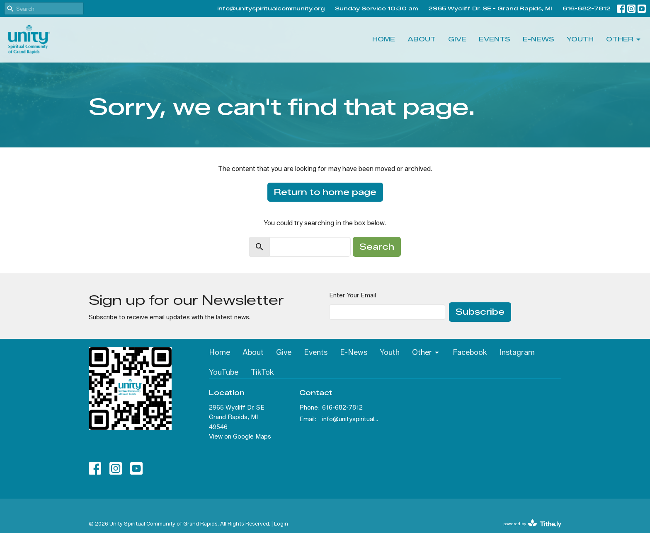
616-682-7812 (587, 8)
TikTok (262, 372)
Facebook (470, 352)
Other (624, 40)
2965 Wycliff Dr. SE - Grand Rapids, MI (490, 8)
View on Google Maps (240, 436)
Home (383, 39)
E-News (538, 39)
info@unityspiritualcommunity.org (271, 8)
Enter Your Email (352, 295)
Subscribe (480, 312)
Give (457, 39)
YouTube (223, 372)
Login (281, 524)
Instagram (517, 352)
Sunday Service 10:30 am (376, 8)
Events (494, 39)
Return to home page (325, 192)
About (421, 39)
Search (376, 247)
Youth (580, 39)
